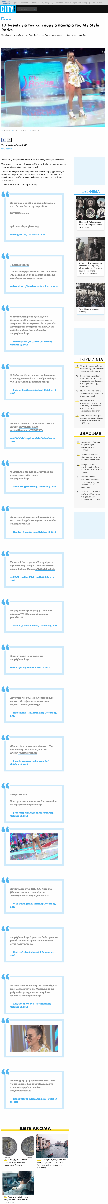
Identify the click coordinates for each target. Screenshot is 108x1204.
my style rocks (21, 131)
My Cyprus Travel (95, 3)
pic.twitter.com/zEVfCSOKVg (26, 430)
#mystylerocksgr (19, 265)
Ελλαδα (7, 20)
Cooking (83, 3)
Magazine (76, 3)
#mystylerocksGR (20, 524)
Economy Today (42, 3)
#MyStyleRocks (19, 896)
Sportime (32, 3)
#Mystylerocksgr (30, 226)
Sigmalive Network (6, 3)
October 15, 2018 (36, 235)
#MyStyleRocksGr (45, 569)
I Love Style (58, 3)
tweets (6, 131)
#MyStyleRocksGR (20, 1091)
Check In (67, 3)
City (51, 3)
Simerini (24, 3)
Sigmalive (16, 3)
